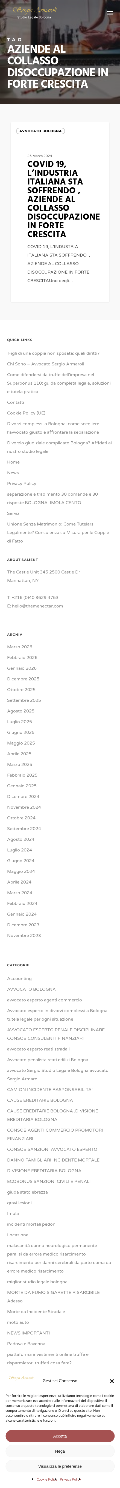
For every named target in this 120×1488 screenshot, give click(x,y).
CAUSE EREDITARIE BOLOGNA (40, 1100)
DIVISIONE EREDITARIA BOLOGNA (44, 1171)
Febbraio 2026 (22, 657)
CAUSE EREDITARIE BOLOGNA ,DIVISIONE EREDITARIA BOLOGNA (52, 1115)
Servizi (14, 513)
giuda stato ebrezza (27, 1192)
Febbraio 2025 (22, 775)
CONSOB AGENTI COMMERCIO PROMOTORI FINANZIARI (55, 1134)
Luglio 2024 (19, 850)
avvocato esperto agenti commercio (44, 1000)
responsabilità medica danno (37, 1395)
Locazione (17, 1235)
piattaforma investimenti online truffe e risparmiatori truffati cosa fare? (48, 1359)
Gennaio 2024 (22, 914)
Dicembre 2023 (23, 925)
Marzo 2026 (19, 647)
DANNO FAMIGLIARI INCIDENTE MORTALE (53, 1160)
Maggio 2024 (21, 871)
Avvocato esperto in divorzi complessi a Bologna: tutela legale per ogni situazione (58, 1015)
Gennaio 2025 (22, 786)
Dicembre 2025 (23, 679)
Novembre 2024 (24, 807)
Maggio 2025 (21, 743)
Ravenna (16, 1384)
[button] (112, 1415)
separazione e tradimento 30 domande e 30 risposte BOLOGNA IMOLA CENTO (52, 499)
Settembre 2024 (24, 828)
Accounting (19, 978)
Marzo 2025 (19, 764)
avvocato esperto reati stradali (38, 1049)
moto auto (18, 1322)
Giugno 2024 (20, 861)
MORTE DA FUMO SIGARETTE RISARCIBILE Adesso (53, 1297)
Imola (13, 1213)
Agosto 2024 (20, 839)
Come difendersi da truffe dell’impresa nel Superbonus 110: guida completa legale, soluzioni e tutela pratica (59, 383)
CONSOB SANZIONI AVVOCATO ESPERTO (52, 1149)
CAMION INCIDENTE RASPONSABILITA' (50, 1089)
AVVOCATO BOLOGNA (40, 131)
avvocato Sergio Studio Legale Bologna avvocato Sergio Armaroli (58, 1075)
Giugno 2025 (20, 732)
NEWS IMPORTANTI (28, 1333)
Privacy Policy (21, 483)
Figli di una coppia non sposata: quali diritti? (53, 353)
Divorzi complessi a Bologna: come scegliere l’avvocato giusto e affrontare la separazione (53, 428)
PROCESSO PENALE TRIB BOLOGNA (46, 1373)
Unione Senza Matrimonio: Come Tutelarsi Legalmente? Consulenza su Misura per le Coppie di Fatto (58, 532)
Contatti (15, 402)
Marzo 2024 (19, 893)
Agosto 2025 (20, 711)
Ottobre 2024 (21, 818)
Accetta (60, 1469)
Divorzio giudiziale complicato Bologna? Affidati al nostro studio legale (59, 447)
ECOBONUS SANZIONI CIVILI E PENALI (49, 1181)
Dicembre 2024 (23, 796)
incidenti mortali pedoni (32, 1224)
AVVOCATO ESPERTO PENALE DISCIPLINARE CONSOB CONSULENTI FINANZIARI (56, 1034)
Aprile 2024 (19, 882)
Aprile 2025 (19, 754)
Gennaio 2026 (22, 668)
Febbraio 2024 (22, 903)
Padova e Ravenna (26, 1344)
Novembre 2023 (24, 935)
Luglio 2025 (19, 722)
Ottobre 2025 (21, 689)
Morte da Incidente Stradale (36, 1311)
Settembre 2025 (24, 700)
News (13, 473)
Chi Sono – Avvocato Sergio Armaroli (45, 364)
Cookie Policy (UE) (26, 413)
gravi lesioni (19, 1203)
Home (13, 462)
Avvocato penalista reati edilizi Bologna (47, 1060)
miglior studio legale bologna (37, 1282)
